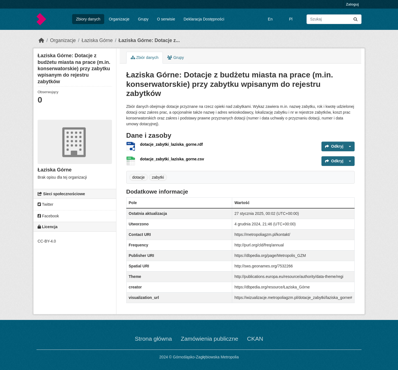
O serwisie (166, 19)
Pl (290, 19)
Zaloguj (352, 4)
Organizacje (119, 19)
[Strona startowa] (41, 40)
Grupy (143, 19)
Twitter (45, 204)
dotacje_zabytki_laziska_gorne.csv (172, 159)
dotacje (138, 177)
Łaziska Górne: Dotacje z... (149, 40)
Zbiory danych (88, 19)
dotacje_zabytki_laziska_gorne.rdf (171, 144)
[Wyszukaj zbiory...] (334, 19)
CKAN (255, 338)
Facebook (48, 216)
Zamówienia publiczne (209, 338)
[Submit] (355, 19)
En (270, 19)
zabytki (158, 177)
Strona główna (153, 338)
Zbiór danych (145, 57)
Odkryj (334, 146)
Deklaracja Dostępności (204, 19)
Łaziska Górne (97, 40)
